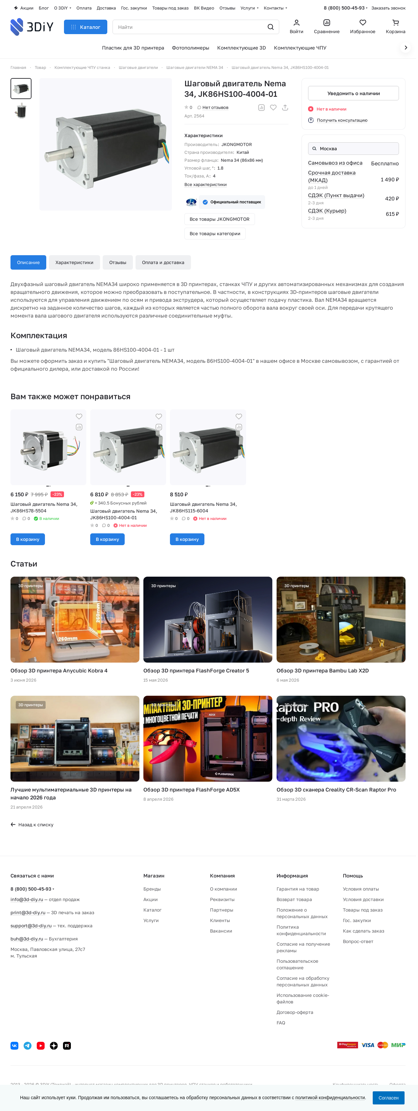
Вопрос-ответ (358, 941)
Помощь (353, 875)
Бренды (152, 889)
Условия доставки (363, 899)
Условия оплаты (361, 889)
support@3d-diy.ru (31, 925)
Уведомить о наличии (353, 93)
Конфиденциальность (356, 1084)
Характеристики (74, 262)
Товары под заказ (363, 910)
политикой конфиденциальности (330, 1097)
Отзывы (117, 262)
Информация (292, 875)
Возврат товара (294, 899)
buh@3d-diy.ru (26, 938)
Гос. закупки (357, 920)
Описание (28, 262)
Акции (150, 899)
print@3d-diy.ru (27, 912)
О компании (223, 889)
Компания (222, 875)
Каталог (152, 910)
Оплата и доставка (163, 262)
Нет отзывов (213, 107)
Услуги (151, 920)
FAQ (281, 1022)
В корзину (27, 539)
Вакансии (221, 931)
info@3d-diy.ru (26, 899)
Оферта (397, 1084)
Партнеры (221, 910)
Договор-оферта (295, 1012)
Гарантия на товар (298, 889)
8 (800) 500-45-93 (344, 7)
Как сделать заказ (363, 931)
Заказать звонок (388, 7)
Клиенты (220, 920)
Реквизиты (222, 899)
